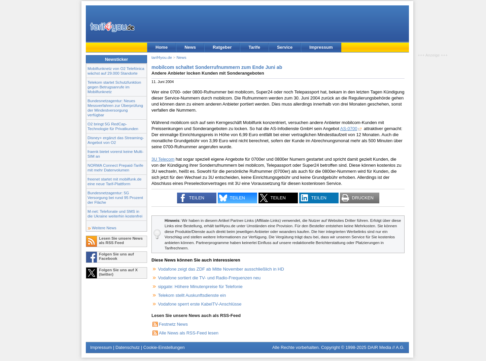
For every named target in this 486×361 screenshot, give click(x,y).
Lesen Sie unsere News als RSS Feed (121, 240)
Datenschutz (127, 347)
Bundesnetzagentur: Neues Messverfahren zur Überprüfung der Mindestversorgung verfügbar (115, 107)
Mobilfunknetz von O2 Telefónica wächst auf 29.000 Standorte (116, 70)
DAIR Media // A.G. (386, 347)
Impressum (321, 47)
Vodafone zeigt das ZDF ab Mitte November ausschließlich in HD (221, 269)
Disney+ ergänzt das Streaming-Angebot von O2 (116, 140)
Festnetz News (173, 324)
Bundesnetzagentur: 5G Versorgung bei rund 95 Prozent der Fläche (115, 197)
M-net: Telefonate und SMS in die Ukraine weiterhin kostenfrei (115, 213)
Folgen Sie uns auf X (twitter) (118, 272)
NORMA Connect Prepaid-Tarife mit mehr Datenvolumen (115, 167)
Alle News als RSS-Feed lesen (188, 332)
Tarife (254, 47)
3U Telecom (162, 159)
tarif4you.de (161, 57)
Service (284, 47)
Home (161, 47)
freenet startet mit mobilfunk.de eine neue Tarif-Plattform (114, 181)
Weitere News (104, 228)
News (190, 47)
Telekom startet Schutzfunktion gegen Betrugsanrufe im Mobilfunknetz (114, 87)
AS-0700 (348, 128)
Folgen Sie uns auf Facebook (116, 256)
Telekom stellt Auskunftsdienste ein (192, 295)
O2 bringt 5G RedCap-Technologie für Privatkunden (113, 126)
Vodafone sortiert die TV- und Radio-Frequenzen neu (209, 277)
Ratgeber (222, 47)
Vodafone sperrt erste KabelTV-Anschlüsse (200, 304)
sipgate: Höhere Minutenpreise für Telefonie (200, 286)
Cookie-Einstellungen (164, 347)
